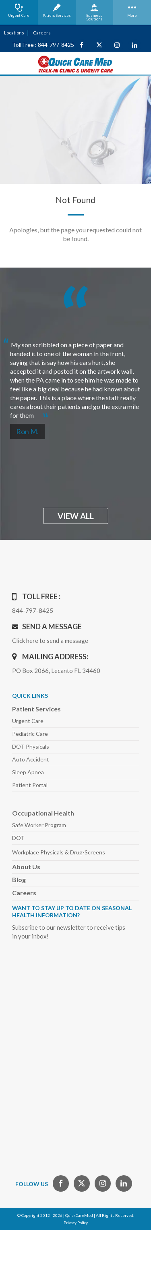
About (26, 866)
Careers (42, 32)
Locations (14, 32)
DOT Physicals (30, 746)
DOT (18, 837)
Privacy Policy (76, 1222)
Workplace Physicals (58, 852)
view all (76, 516)
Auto (30, 759)
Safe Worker (39, 825)
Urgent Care (27, 720)
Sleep (28, 772)
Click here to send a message (50, 640)
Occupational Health (43, 813)
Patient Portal (30, 784)
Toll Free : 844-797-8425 (43, 44)
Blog (19, 879)
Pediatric (30, 733)
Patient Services (36, 709)
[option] (75, 376)
